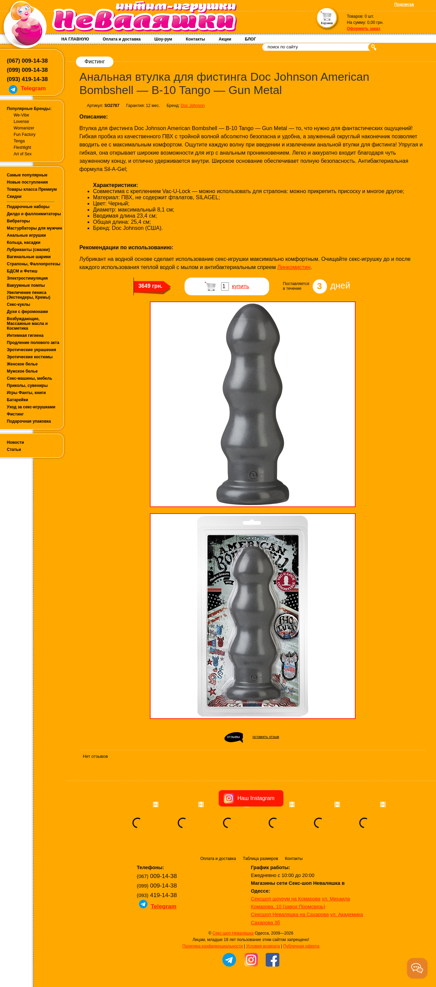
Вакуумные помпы (26, 285)
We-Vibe (21, 115)
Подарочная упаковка (29, 421)
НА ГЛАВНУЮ (75, 39)
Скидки (14, 196)
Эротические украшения (31, 349)
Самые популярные (27, 175)
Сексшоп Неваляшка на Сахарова (290, 914)
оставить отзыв (265, 737)
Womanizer (24, 128)
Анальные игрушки (26, 235)
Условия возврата (263, 946)
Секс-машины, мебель (29, 378)
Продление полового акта (33, 342)
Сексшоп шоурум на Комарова (286, 899)
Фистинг (15, 414)
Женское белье (22, 364)
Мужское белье (22, 371)
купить (240, 286)
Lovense (21, 121)
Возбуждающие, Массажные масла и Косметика (27, 323)
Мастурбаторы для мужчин (34, 228)
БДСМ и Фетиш (22, 271)
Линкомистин (293, 267)
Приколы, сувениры (27, 385)
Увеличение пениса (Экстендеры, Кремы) (28, 295)
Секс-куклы (18, 304)
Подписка (404, 4)
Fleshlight (22, 147)
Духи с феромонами (27, 311)
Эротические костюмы (29, 357)
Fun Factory (24, 134)
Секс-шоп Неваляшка (233, 933)
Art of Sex (23, 154)
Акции (225, 39)
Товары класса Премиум (32, 189)
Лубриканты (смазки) (28, 249)
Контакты (195, 39)
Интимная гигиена (25, 335)
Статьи (14, 449)
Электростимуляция (27, 278)
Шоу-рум (163, 39)
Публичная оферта (301, 946)
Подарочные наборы (28, 206)
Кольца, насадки (24, 242)
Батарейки (17, 399)
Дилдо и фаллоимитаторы (34, 214)
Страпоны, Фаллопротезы (33, 264)
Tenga (19, 141)
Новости (15, 442)
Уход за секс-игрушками (31, 407)
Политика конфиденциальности (213, 946)
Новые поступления (27, 182)
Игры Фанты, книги (26, 392)
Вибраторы (18, 221)
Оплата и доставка (122, 39)
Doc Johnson (193, 105)
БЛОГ (250, 39)
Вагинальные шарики (29, 256)
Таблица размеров (260, 858)
